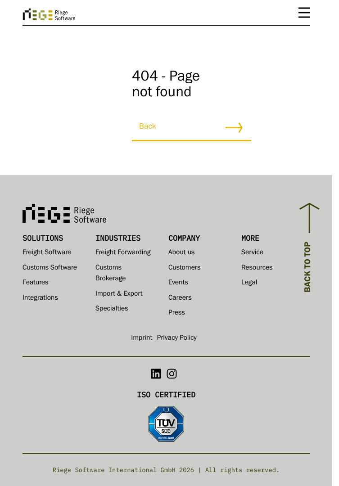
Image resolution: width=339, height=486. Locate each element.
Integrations (40, 298)
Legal (249, 283)
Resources (257, 268)
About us (181, 253)
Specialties (111, 309)
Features (36, 283)
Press (176, 313)
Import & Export (119, 294)
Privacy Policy (176, 338)
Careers (179, 298)
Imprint (141, 338)
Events (178, 283)
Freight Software (47, 253)
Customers (184, 268)
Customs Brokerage (110, 274)
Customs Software (50, 268)
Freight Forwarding (122, 253)
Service (252, 253)
